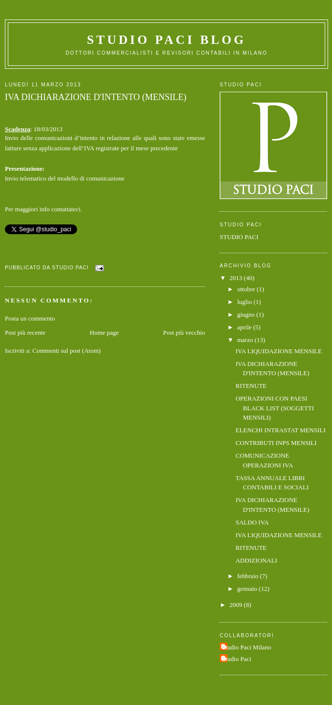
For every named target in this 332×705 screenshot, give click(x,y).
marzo (246, 339)
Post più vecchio (184, 332)
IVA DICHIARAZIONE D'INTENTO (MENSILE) (96, 97)
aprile (245, 327)
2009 (236, 604)
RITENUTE (251, 385)
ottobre (247, 289)
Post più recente (25, 332)
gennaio (248, 588)
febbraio (248, 576)
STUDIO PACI (239, 237)
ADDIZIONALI (256, 560)
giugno (246, 314)
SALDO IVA (252, 522)
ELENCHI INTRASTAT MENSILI (280, 430)
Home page (104, 332)
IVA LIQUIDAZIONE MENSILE (278, 351)
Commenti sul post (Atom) (66, 350)
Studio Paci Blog (166, 40)
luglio (245, 301)
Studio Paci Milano (246, 647)
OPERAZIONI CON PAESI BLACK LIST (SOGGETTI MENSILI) (274, 408)
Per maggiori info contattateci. (43, 209)
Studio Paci (236, 659)
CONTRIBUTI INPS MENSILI (275, 442)
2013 (236, 278)
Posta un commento (30, 318)
